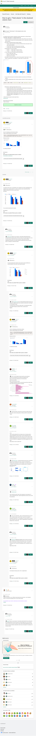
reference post (5, 98)
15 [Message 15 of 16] (12, 417)
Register (22, 5)
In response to (6, 124)
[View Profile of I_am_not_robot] (14, 404)
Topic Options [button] (30, 22)
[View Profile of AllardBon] (13, 369)
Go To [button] (31, 5)
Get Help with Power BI (20, 14)
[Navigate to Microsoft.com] (3, 1)
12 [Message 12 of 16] (12, 500)
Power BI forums (5, 14)
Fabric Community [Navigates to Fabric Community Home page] (10, 1)
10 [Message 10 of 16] (12, 581)
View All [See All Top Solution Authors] (4, 687)
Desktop (28, 14)
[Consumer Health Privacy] (12, 733)
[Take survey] (6, 658)
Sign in (25, 5)
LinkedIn (4, 602)
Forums (12, 14)
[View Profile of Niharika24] (13, 508)
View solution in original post (7, 155)
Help (28, 5)
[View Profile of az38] (6, 590)
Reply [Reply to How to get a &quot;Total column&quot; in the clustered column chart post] (30, 113)
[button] (25, 22)
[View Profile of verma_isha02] (14, 425)
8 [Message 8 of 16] (12, 360)
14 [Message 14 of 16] (12, 444)
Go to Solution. (19, 104)
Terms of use (2, 729)
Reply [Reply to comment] (30, 223)
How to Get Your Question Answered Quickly (10, 667)
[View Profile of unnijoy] (13, 484)
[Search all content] (23, 8)
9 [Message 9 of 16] (12, 552)
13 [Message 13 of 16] (12, 476)
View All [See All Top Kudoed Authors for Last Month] (4, 707)
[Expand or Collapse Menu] (1, 4)
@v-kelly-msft (9, 236)
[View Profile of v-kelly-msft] (10, 122)
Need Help (7, 108)
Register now (30, 10)
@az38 (8, 621)
